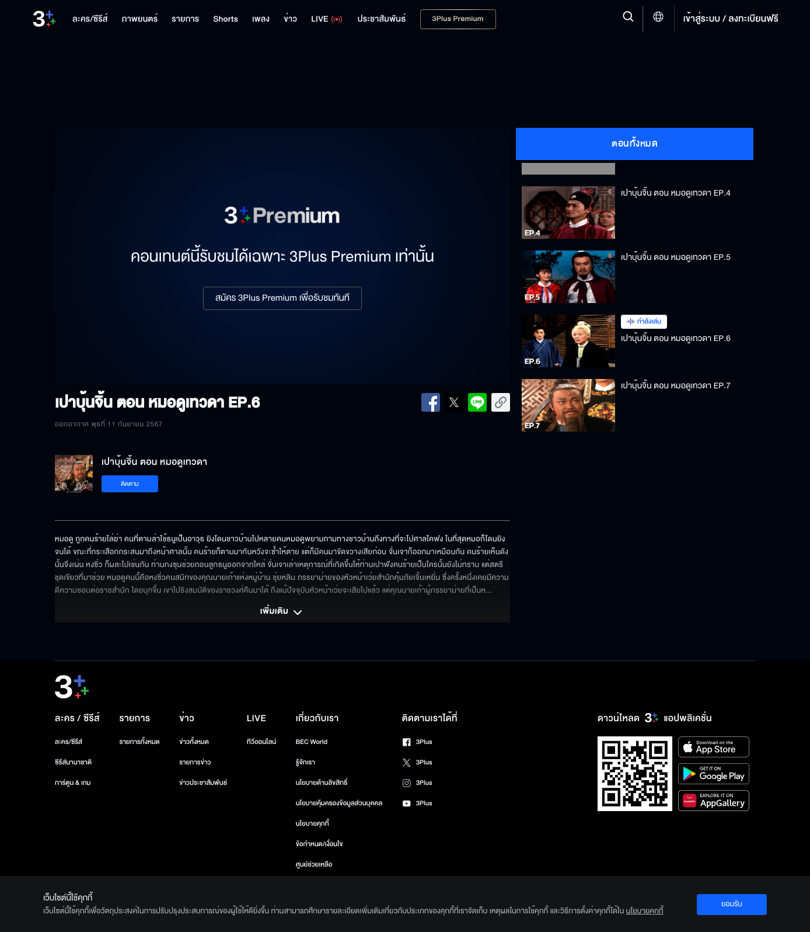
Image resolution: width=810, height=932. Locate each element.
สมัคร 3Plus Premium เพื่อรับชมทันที (282, 298)
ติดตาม (130, 484)
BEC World (311, 741)
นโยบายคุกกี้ (312, 823)
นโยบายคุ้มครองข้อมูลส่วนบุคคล (339, 803)
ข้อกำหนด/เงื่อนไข (319, 844)
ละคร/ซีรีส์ (68, 741)
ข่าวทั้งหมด (194, 741)
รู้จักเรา (305, 762)
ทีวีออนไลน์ (261, 741)
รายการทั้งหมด (139, 741)
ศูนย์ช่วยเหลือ (314, 864)
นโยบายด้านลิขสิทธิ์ (322, 782)
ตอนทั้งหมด (635, 143)
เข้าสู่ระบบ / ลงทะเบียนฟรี (730, 18)
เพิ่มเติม (282, 613)
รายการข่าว (195, 762)
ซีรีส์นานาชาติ (73, 762)
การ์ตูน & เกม (73, 782)
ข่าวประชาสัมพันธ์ (203, 782)
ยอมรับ (731, 904)
